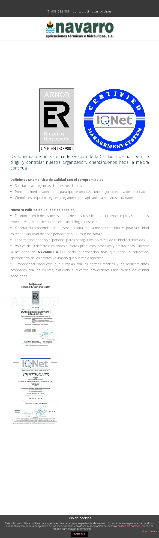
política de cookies (128, 526)
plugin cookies (149, 531)
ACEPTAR (79, 534)
